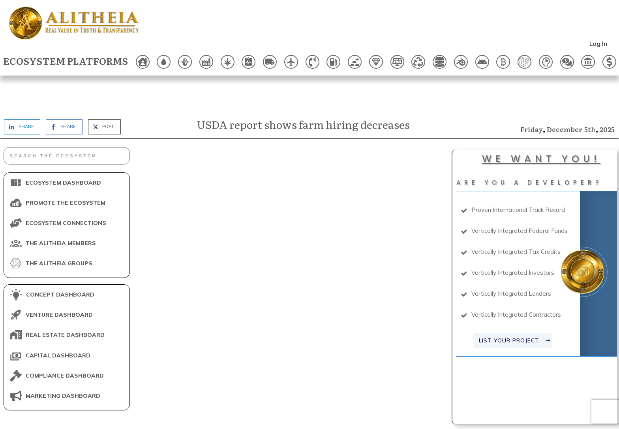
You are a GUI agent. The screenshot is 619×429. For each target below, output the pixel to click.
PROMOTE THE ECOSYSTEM (65, 168)
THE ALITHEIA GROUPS (59, 229)
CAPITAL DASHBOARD (58, 321)
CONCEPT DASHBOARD (60, 261)
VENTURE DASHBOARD (59, 281)
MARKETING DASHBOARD (63, 361)
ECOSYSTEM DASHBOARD (63, 148)
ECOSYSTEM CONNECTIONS (66, 189)
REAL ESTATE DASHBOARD (65, 301)
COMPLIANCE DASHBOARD (65, 341)
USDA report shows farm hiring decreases (303, 90)
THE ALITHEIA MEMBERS (61, 209)
